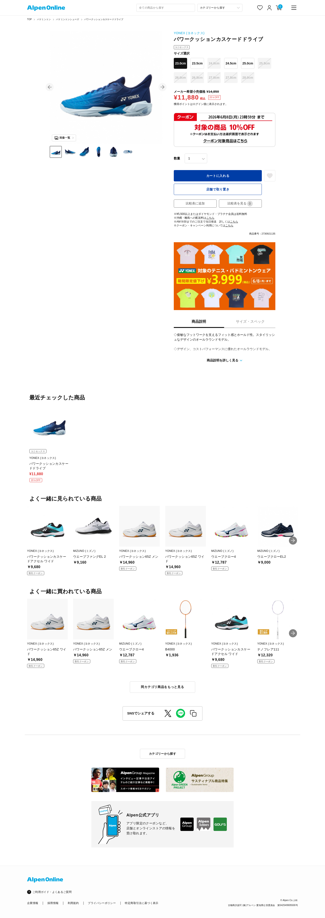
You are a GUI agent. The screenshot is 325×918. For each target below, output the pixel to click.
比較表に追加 (195, 203)
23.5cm (197, 63)
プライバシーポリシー (102, 903)
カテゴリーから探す (162, 753)
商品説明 (199, 321)
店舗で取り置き (218, 189)
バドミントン (44, 19)
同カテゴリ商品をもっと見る (162, 687)
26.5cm (197, 77)
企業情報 (32, 903)
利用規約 (73, 903)
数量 (177, 158)
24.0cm (214, 63)
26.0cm (180, 77)
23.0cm (180, 63)
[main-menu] (294, 8)
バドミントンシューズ (67, 19)
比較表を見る (240, 203)
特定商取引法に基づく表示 (141, 903)
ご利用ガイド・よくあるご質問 (52, 892)
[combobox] (165, 8)
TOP (29, 19)
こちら (210, 217)
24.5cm (230, 63)
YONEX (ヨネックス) (189, 33)
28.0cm (247, 77)
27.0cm (214, 77)
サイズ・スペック (250, 321)
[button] (50, 87)
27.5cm (230, 77)
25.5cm (264, 63)
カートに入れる (218, 176)
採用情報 (52, 903)
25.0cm (247, 63)
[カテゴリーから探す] (219, 8)
